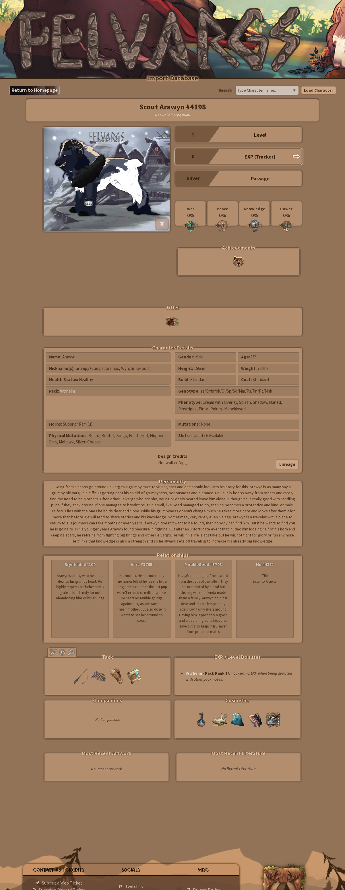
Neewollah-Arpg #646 (172, 114)
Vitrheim (67, 391)
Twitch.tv (134, 886)
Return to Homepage (34, 90)
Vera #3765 (141, 564)
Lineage (287, 464)
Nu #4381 (265, 564)
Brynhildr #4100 (80, 564)
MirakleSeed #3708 (203, 564)
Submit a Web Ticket (62, 883)
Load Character (318, 90)
